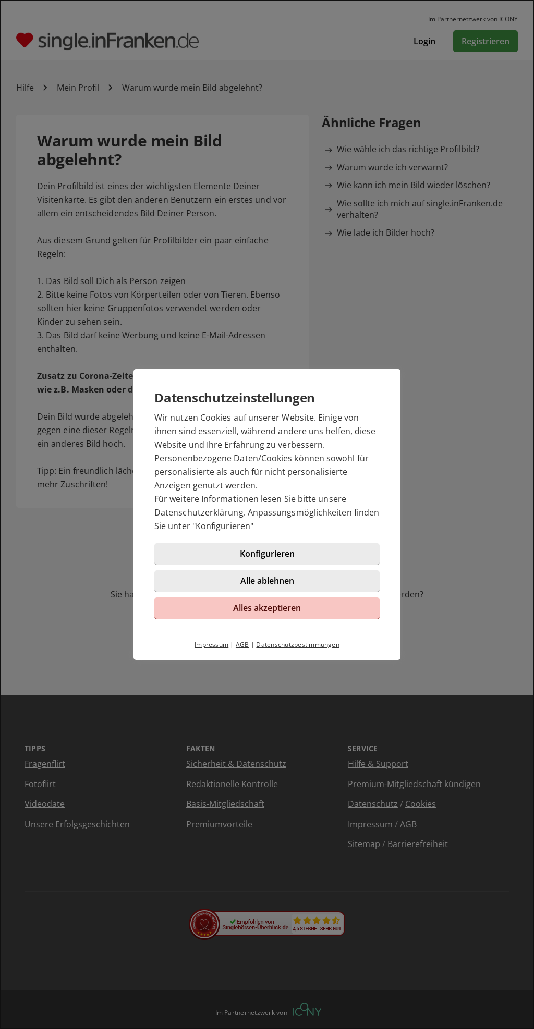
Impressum (211, 644)
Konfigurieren (223, 526)
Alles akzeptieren (267, 608)
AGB (242, 644)
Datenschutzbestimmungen (297, 644)
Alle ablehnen (267, 580)
